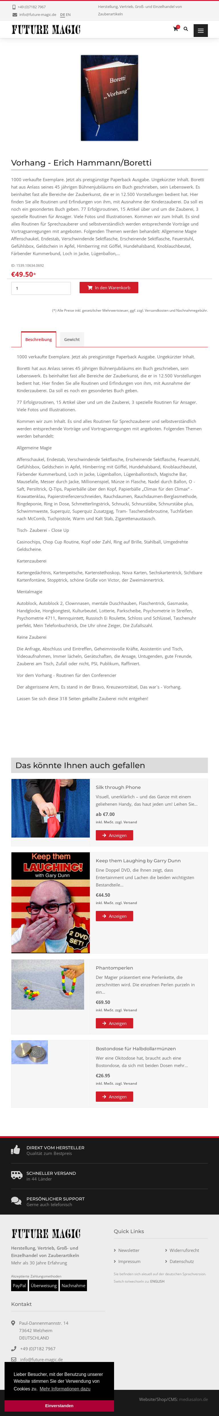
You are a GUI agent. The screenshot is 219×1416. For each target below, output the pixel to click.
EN (68, 14)
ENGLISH (157, 1281)
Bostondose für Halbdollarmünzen (136, 1048)
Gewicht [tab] (72, 339)
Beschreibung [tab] (38, 339)
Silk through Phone (118, 787)
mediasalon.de (193, 1399)
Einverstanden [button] (59, 1405)
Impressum (129, 1261)
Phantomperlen (114, 968)
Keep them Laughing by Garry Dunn (138, 860)
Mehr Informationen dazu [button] (65, 1388)
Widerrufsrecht (184, 1250)
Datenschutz (182, 1261)
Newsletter (128, 1250)
